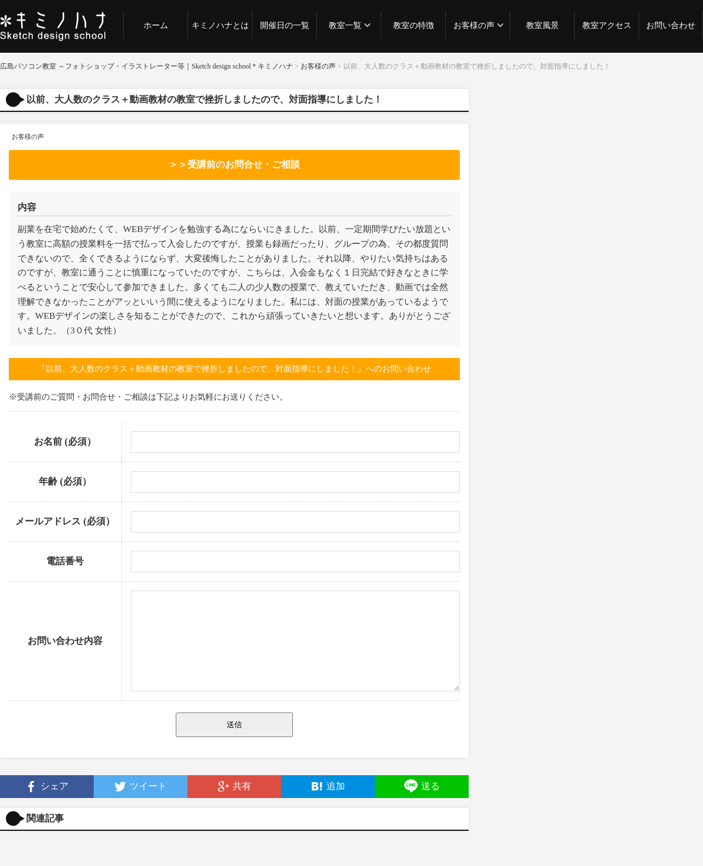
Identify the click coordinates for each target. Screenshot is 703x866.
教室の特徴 (413, 25)
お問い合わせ (670, 25)
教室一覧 (345, 25)
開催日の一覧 (284, 25)
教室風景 (542, 25)
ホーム (156, 25)
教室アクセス (607, 25)
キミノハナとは (220, 25)
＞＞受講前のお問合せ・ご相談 (234, 164)
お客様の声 (473, 25)
